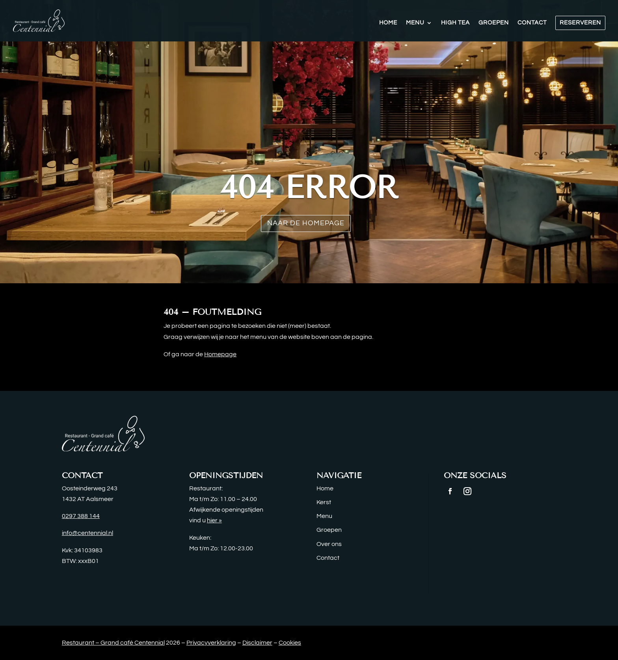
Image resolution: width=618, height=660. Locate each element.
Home (388, 23)
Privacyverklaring (211, 642)
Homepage (220, 354)
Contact (532, 23)
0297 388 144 (81, 516)
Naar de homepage (305, 223)
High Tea (455, 23)
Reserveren (580, 23)
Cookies (290, 642)
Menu (415, 23)
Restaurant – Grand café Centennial (113, 642)
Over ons (329, 544)
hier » (214, 520)
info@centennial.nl (87, 533)
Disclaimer (257, 642)
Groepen (493, 23)
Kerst (323, 502)
